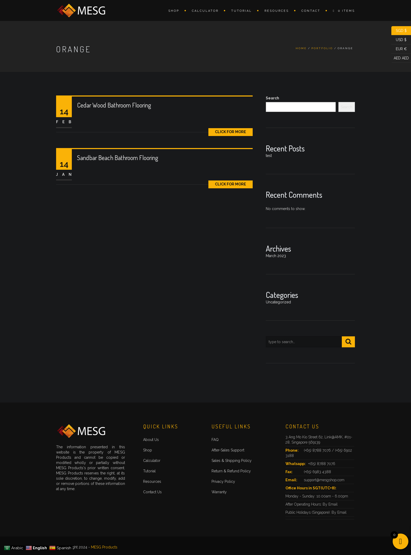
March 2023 (276, 256)
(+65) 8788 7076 (318, 450)
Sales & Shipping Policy (232, 460)
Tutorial (241, 11)
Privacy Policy (223, 481)
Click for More (230, 132)
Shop (173, 11)
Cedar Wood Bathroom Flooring (114, 105)
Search (272, 98)
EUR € (399, 49)
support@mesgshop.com (324, 480)
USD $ (399, 39)
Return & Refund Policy (231, 471)
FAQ (215, 440)
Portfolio (322, 48)
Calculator (205, 11)
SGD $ (399, 30)
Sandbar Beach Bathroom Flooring (117, 158)
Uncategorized (278, 302)
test (269, 156)
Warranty (219, 492)
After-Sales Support (228, 450)
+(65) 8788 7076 (321, 464)
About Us (151, 440)
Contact (310, 11)
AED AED (400, 58)
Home (301, 48)
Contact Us (152, 492)
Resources (276, 11)
